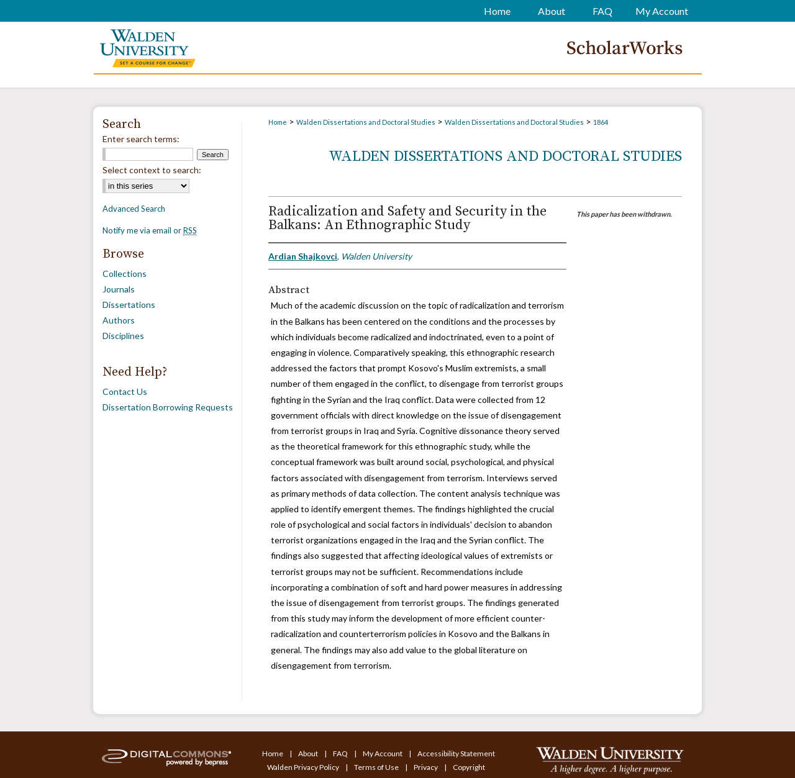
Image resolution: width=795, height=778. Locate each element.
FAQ (341, 753)
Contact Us (124, 391)
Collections (124, 273)
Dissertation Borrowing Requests (167, 407)
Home (277, 122)
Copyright (469, 767)
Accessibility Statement (456, 753)
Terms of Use (377, 767)
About (308, 753)
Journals (118, 289)
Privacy (426, 767)
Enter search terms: (140, 138)
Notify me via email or (149, 230)
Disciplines (123, 335)
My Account (383, 753)
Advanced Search (133, 209)
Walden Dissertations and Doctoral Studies (365, 122)
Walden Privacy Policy (303, 767)
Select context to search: (151, 170)
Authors (118, 320)
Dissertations (128, 304)
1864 (600, 122)
